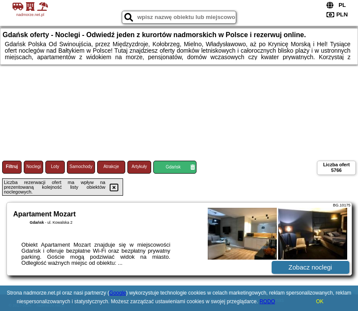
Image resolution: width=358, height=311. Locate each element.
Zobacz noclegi (310, 267)
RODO (267, 301)
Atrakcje (111, 166)
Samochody (81, 166)
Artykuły (139, 166)
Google (117, 293)
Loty (55, 166)
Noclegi (33, 166)
